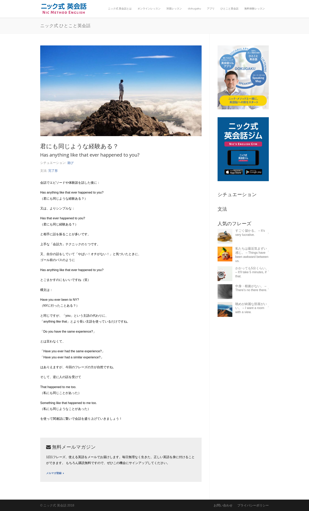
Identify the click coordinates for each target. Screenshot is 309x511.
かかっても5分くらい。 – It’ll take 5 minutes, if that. (252, 272)
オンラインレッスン (149, 8)
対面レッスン (174, 8)
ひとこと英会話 (229, 8)
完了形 (53, 170)
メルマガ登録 (55, 473)
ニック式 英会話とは (120, 8)
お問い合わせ (223, 505)
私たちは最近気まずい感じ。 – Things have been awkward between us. (251, 254)
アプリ (211, 8)
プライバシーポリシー (253, 505)
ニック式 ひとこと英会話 (65, 25)
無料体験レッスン (254, 8)
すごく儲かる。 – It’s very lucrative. (250, 232)
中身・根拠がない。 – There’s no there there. (251, 288)
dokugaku (194, 8)
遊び (70, 162)
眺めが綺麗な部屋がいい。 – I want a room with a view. (251, 308)
